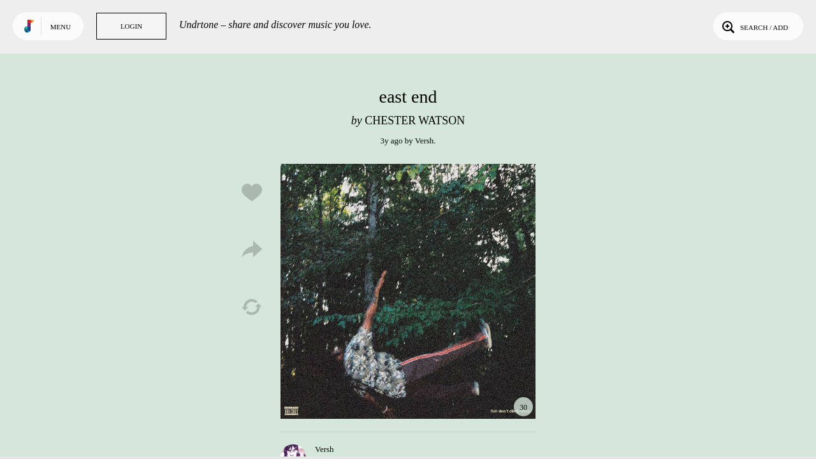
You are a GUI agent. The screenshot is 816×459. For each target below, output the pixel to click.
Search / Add (754, 26)
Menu (60, 27)
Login (131, 26)
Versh (424, 140)
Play (407, 291)
